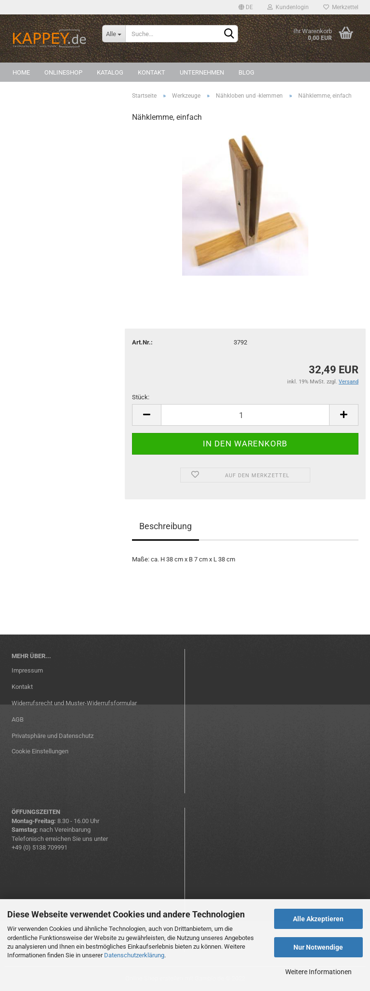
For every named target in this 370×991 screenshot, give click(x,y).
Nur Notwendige (318, 947)
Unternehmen (202, 72)
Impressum (27, 670)
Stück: (140, 397)
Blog (246, 72)
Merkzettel (340, 7)
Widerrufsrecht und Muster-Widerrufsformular (74, 703)
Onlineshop (63, 72)
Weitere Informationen (318, 972)
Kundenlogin (288, 7)
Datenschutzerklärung (134, 955)
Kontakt (151, 72)
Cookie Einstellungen (40, 751)
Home (21, 72)
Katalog (110, 72)
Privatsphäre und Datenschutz (52, 735)
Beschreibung (165, 526)
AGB (18, 719)
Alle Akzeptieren (318, 919)
